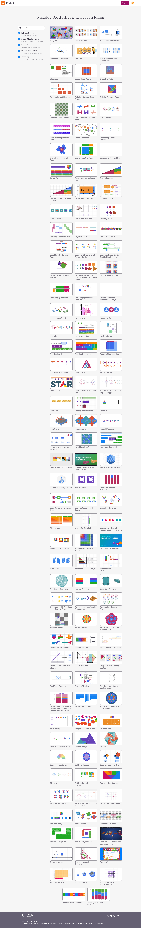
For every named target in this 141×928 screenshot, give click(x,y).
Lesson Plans (31, 46)
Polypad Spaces (31, 34)
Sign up (125, 3)
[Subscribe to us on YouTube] (117, 915)
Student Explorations (31, 40)
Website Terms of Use (66, 923)
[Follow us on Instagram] (114, 915)
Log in (116, 3)
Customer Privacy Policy (30, 923)
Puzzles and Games (31, 52)
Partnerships (98, 923)
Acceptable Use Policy (48, 923)
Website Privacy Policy (84, 923)
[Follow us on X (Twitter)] (107, 915)
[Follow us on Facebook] (111, 915)
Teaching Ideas (31, 58)
